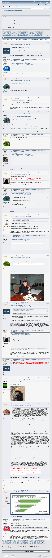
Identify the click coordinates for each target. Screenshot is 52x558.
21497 (18, 33)
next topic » (48, 33)
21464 (20, 31)
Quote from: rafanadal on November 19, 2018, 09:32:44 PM (20, 44)
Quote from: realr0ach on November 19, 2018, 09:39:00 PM (20, 192)
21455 (39, 30)
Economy (10, 12)
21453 (35, 30)
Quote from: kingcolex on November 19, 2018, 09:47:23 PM (20, 379)
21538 (35, 35)
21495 (13, 33)
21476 (8, 32)
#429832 (48, 255)
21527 (8, 35)
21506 (40, 33)
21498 (20, 33)
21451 (30, 30)
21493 (8, 33)
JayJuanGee (5, 519)
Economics (15, 12)
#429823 (48, 78)
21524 (42, 34)
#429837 (48, 403)
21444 (13, 30)
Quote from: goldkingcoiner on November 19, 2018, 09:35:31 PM (21, 216)
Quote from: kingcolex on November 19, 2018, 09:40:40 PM (20, 257)
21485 (30, 32)
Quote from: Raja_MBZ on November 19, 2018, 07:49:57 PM (20, 102)
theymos (4, 97)
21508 (3, 34)
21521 (35, 34)
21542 (3, 36)
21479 (15, 32)
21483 (25, 32)
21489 (39, 32)
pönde (4, 235)
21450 (27, 30)
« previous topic (47, 32)
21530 (15, 35)
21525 (3, 35)
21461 (13, 31)
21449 (25, 30)
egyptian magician (4, 480)
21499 (23, 33)
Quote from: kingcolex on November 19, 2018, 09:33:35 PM (20, 62)
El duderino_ (5, 402)
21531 (18, 35)
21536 (30, 35)
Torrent (17, 8)
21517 (25, 34)
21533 (22, 35)
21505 (37, 33)
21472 (39, 31)
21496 (16, 33)
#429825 (48, 111)
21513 (15, 34)
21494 (11, 33)
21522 (37, 34)
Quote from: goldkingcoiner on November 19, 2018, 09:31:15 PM (23, 64)
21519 (30, 34)
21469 (32, 31)
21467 (27, 31)
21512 (13, 34)
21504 (35, 33)
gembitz (4, 377)
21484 (27, 32)
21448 (22, 30)
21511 (10, 34)
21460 (10, 31)
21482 (22, 32)
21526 (5, 35)
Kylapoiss (5, 77)
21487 (35, 32)
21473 (42, 31)
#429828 (48, 172)
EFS (17, 98)
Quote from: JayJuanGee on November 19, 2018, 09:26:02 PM (22, 116)
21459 (8, 31)
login (13, 6)
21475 (5, 32)
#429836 (48, 377)
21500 (25, 33)
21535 (27, 35)
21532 (20, 35)
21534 (25, 35)
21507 (42, 33)
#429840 (48, 519)
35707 (6, 36)
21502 (30, 33)
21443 (10, 30)
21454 (37, 30)
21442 (8, 30)
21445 (15, 30)
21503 (33, 33)
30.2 (15, 8)
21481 (20, 32)
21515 (20, 34)
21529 (13, 35)
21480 (18, 32)
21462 (15, 31)
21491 (3, 33)
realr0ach (5, 150)
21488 (37, 32)
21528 (10, 35)
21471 (37, 31)
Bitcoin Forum (4, 12)
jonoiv (4, 214)
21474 (3, 32)
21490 (42, 32)
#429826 (48, 135)
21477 (10, 32)
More (21, 10)
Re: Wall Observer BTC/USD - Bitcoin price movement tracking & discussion (29, 41)
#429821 (48, 42)
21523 (39, 34)
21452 (32, 30)
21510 (8, 34)
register (16, 6)
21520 (32, 34)
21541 (42, 35)
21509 (5, 34)
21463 (18, 31)
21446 (18, 30)
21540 (39, 35)
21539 (37, 35)
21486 (32, 32)
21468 (30, 31)
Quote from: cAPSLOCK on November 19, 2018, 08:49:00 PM (21, 334)
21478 (13, 32)
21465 (22, 31)
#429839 (48, 491)
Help (8, 10)
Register (17, 10)
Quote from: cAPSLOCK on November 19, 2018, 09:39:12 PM (21, 258)
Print (48, 35)
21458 (5, 31)
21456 (42, 30)
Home (5, 10)
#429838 (48, 480)
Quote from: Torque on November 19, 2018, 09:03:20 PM (20, 333)
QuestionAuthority (6, 59)
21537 (32, 35)
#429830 (48, 214)
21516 (22, 34)
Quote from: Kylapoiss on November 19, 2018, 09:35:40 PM (20, 153)
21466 (25, 31)
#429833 (48, 303)
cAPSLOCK (5, 171)
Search (11, 10)
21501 (28, 33)
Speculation (20, 12)
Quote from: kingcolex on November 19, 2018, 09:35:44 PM (20, 113)
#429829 (48, 190)
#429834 (48, 331)
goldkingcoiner (6, 41)
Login (14, 10)
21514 (18, 34)
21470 (35, 31)
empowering (5, 134)
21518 (27, 34)
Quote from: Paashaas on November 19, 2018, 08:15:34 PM (20, 174)
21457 (3, 31)
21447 (20, 30)
